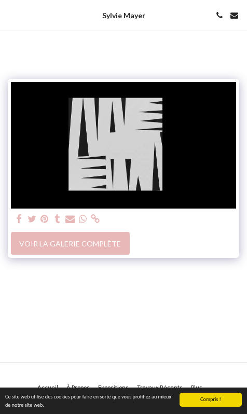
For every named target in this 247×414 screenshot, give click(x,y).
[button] (11, 15)
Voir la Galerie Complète (70, 243)
